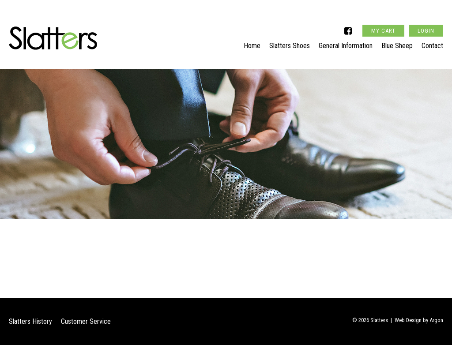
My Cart (383, 19)
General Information (346, 42)
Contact (432, 42)
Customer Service (86, 321)
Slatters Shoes (289, 42)
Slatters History (30, 321)
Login (426, 19)
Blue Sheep (397, 42)
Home (252, 42)
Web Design (408, 320)
